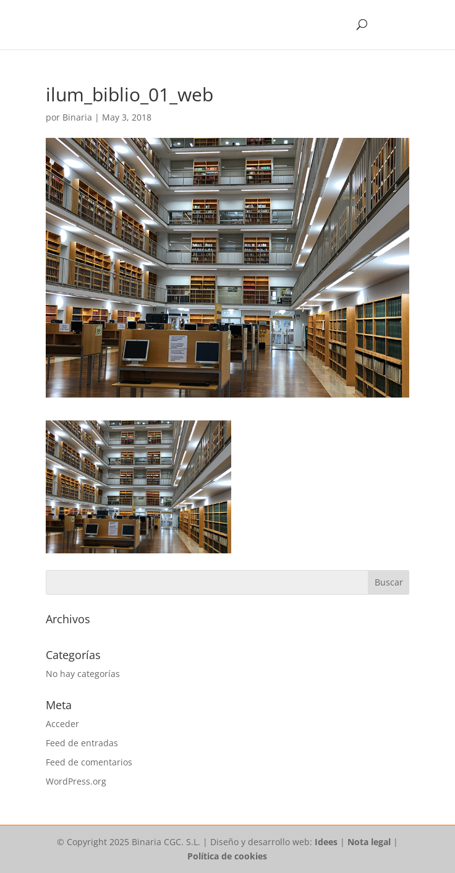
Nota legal (369, 842)
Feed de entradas (82, 743)
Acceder (62, 724)
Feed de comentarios (89, 762)
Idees (326, 842)
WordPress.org (76, 781)
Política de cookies (227, 856)
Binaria (77, 117)
